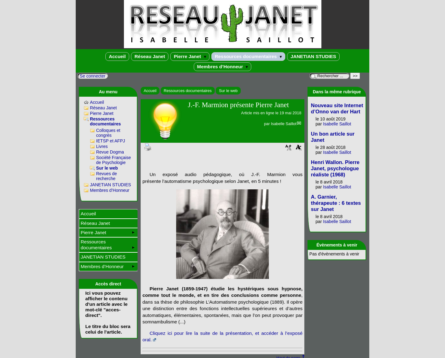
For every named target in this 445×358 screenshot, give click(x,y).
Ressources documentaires (248, 56)
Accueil (117, 56)
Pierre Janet (190, 56)
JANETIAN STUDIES (313, 56)
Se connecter (92, 76)
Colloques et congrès (108, 133)
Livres (102, 146)
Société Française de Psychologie (113, 160)
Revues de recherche (106, 176)
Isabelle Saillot (283, 123)
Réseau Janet (149, 56)
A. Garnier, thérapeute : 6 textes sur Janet (336, 203)
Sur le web (228, 90)
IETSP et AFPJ (110, 140)
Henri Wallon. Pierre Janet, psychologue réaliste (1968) (335, 168)
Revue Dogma (110, 152)
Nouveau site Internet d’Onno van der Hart (337, 109)
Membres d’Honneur (222, 66)
